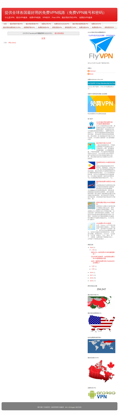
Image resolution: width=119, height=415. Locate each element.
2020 (91, 247)
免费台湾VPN (46, 24)
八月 (93, 250)
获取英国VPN (57, 27)
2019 (91, 272)
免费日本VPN (96, 24)
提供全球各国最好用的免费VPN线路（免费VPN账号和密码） (56, 12)
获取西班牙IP (109, 27)
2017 (91, 275)
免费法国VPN (84, 27)
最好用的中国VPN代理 (103, 143)
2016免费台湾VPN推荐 (103, 223)
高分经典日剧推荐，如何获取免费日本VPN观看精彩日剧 (103, 257)
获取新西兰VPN (70, 27)
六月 (93, 269)
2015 (91, 281)
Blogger (72, 407)
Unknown (93, 71)
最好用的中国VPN (16, 24)
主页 (5, 24)
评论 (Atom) (12, 42)
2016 (91, 278)
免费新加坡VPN (43, 27)
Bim (66, 407)
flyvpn (91, 74)
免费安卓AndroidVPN (61, 24)
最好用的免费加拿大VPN (11, 27)
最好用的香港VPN (32, 24)
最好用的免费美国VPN (80, 24)
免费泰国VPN (96, 27)
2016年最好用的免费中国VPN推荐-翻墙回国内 (104, 123)
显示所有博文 (59, 33)
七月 (93, 266)
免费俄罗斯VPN (29, 27)
